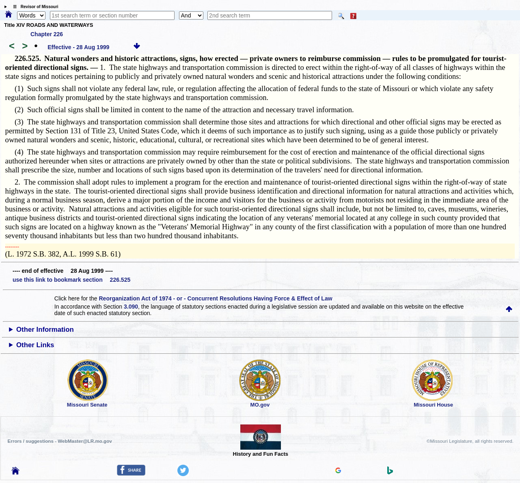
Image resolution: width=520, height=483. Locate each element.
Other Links (35, 345)
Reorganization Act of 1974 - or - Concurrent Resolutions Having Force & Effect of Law (215, 298)
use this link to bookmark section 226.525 (71, 279)
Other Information (45, 329)
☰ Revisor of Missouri (33, 6)
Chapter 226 (46, 34)
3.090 (131, 306)
